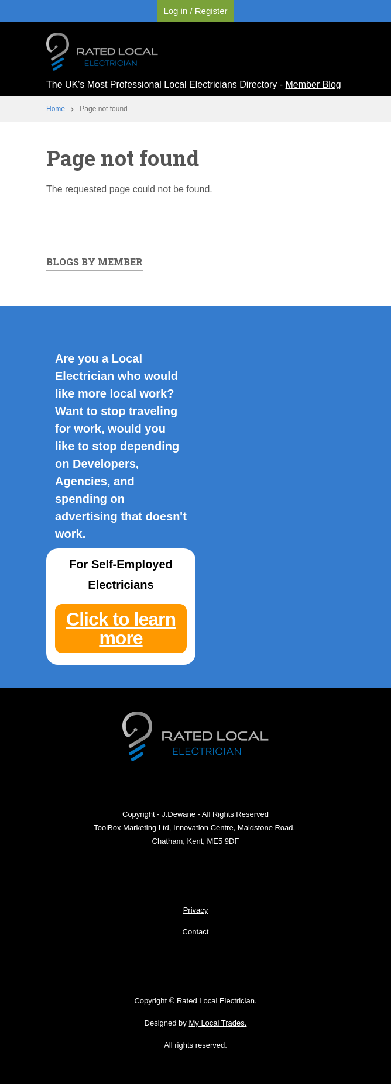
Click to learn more (121, 628)
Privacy (195, 910)
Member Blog (313, 84)
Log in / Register (195, 11)
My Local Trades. (217, 1023)
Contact (196, 931)
